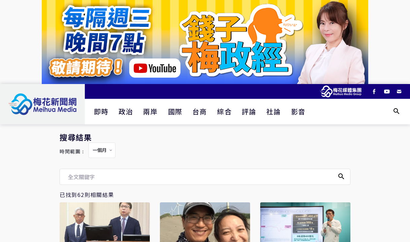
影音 (298, 111)
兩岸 (150, 111)
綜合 (224, 111)
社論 (273, 111)
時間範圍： (73, 151)
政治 (125, 111)
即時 (101, 111)
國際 (175, 111)
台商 (200, 111)
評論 (249, 111)
